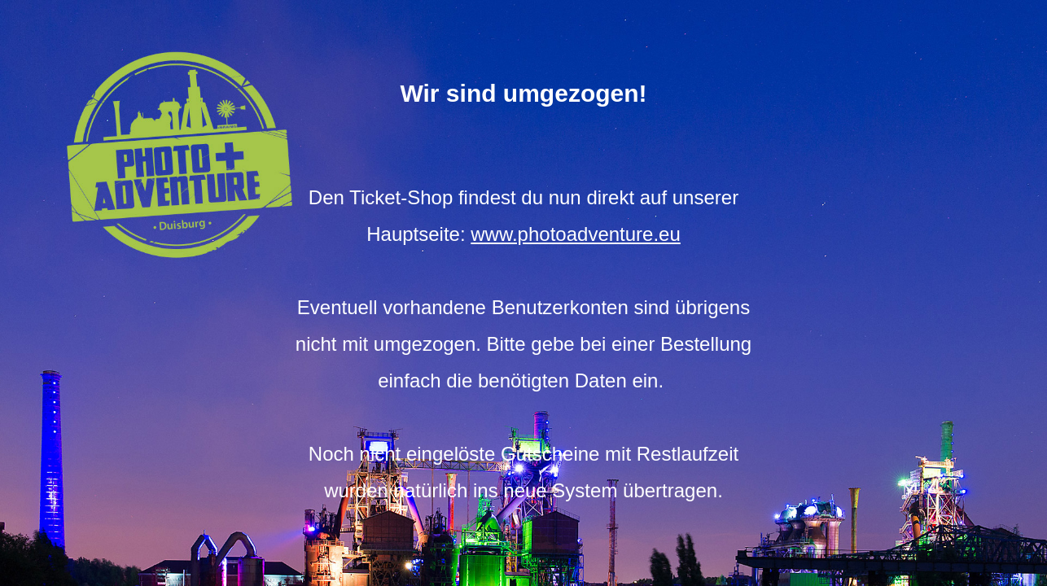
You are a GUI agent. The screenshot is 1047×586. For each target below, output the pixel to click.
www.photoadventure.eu (576, 234)
